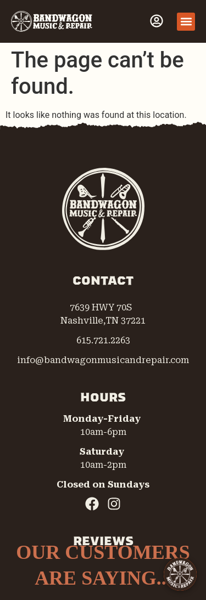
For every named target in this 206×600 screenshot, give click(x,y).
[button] (186, 22)
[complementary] (126, 539)
